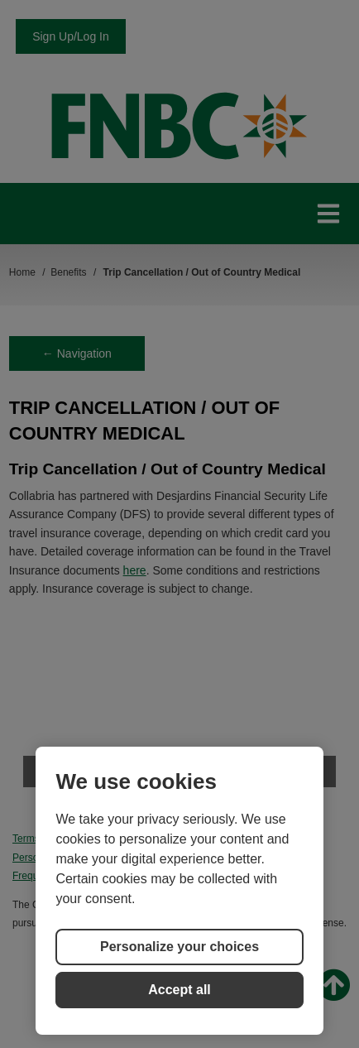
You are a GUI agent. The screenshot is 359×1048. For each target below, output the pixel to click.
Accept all (179, 990)
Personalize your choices (179, 947)
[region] (179, 891)
